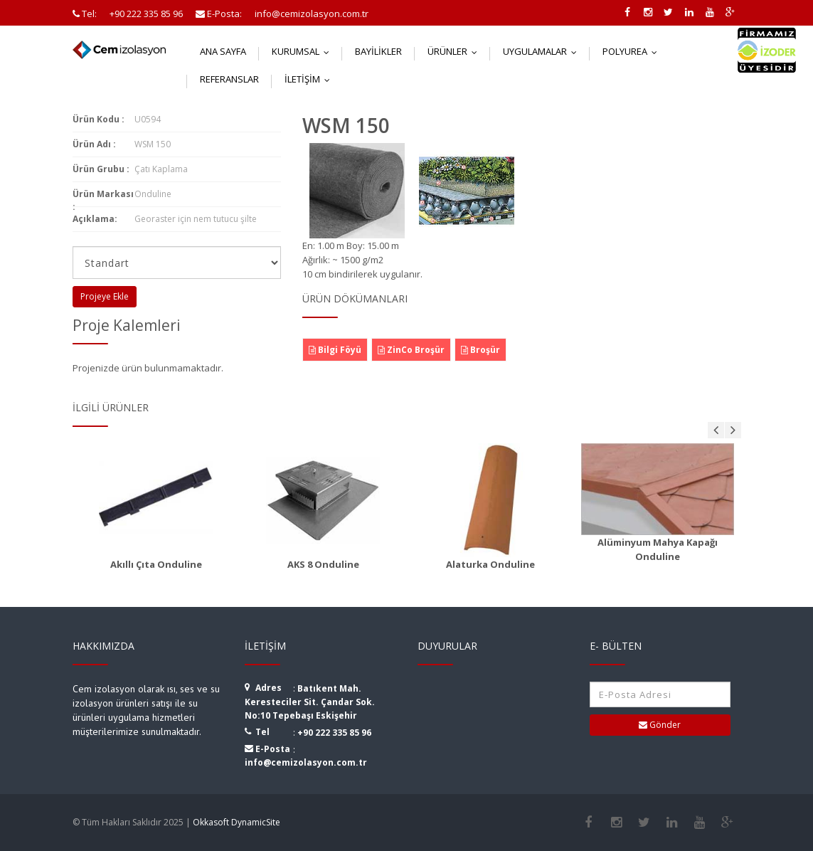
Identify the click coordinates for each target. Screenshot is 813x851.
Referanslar (229, 79)
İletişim (310, 79)
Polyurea (633, 51)
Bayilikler (378, 51)
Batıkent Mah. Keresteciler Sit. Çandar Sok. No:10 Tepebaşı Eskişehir (310, 702)
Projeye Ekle (104, 296)
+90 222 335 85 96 (334, 732)
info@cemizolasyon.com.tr (306, 762)
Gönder (660, 725)
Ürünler (455, 51)
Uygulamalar (543, 51)
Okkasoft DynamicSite (236, 822)
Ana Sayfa (223, 51)
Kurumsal (304, 51)
